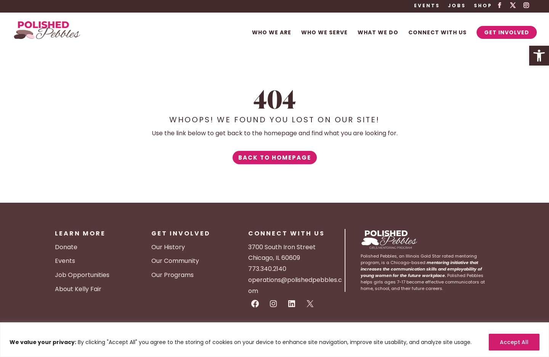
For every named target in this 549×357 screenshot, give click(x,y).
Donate (66, 247)
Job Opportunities (82, 275)
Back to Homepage (274, 158)
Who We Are (271, 33)
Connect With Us (437, 33)
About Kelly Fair (78, 289)
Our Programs (172, 275)
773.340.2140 (267, 268)
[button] (539, 56)
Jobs (457, 6)
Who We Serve (324, 33)
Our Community (175, 260)
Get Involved (506, 32)
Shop (483, 6)
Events (427, 6)
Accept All (514, 342)
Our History (168, 247)
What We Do (378, 33)
